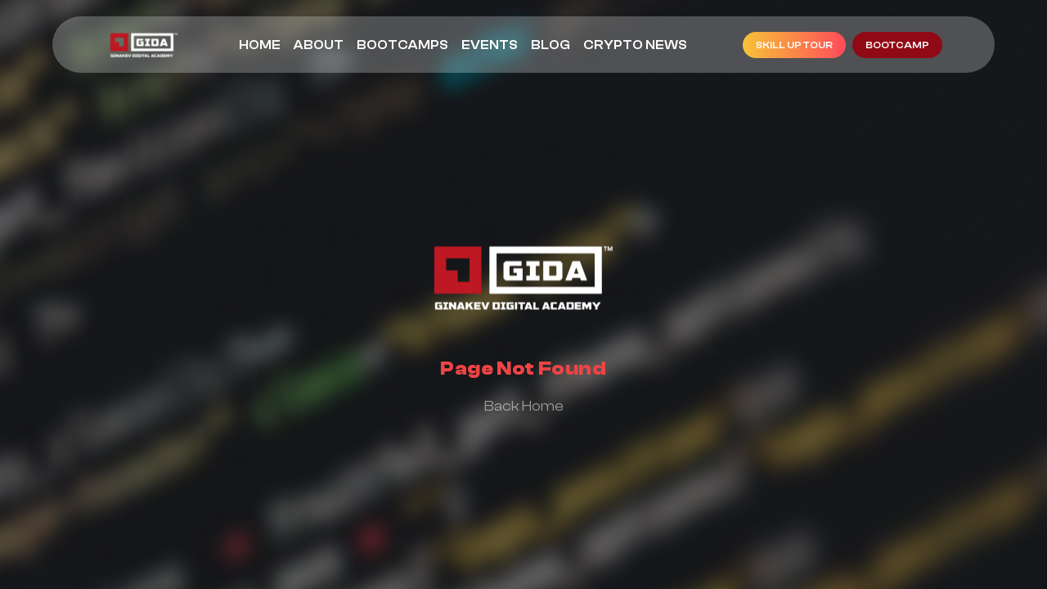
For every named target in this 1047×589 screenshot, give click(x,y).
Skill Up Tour (794, 45)
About (319, 45)
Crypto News (635, 45)
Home (260, 45)
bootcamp (897, 45)
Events (489, 45)
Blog (550, 45)
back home (524, 406)
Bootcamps (402, 45)
